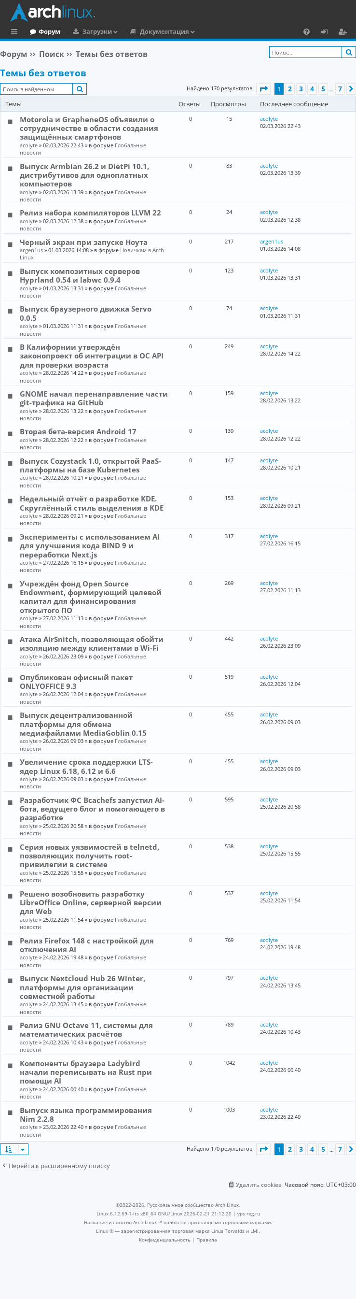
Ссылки (16, 33)
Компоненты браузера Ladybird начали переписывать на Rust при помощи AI (86, 1072)
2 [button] (290, 88)
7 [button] (340, 88)
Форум (89, 31)
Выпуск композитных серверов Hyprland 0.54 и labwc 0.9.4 (80, 275)
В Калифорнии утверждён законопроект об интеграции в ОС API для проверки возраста (92, 356)
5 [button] (323, 88)
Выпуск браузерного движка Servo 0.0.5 (85, 313)
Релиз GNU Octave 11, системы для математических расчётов (86, 1029)
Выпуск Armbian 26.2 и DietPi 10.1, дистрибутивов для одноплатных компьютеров (84, 175)
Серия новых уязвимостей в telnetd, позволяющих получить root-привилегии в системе (89, 856)
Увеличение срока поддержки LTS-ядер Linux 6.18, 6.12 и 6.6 (86, 766)
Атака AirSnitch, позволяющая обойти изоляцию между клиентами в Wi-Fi (92, 643)
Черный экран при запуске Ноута (84, 242)
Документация (204, 31)
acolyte (29, 145)
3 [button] (301, 88)
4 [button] (312, 88)
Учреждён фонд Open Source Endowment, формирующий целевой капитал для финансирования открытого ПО (91, 597)
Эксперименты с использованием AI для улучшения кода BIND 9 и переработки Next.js (90, 545)
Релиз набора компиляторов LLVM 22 (90, 212)
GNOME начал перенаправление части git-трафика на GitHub (94, 398)
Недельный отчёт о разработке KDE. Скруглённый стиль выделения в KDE (92, 503)
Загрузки (136, 31)
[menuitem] (306, 31)
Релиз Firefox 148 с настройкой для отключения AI (87, 945)
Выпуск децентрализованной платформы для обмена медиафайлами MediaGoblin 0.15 (83, 724)
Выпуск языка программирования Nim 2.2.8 (86, 1114)
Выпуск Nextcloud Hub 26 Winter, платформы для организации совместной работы (82, 987)
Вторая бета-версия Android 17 (78, 431)
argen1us (31, 250)
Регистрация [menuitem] (344, 33)
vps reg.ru (248, 1213)
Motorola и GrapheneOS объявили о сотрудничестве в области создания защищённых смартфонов (89, 128)
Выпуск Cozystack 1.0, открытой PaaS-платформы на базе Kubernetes (90, 465)
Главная (43, 31)
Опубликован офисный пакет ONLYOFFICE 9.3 (76, 681)
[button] (263, 89)
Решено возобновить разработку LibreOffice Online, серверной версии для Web (91, 902)
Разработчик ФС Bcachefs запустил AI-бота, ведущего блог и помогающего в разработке (92, 809)
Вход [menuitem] (328, 33)
